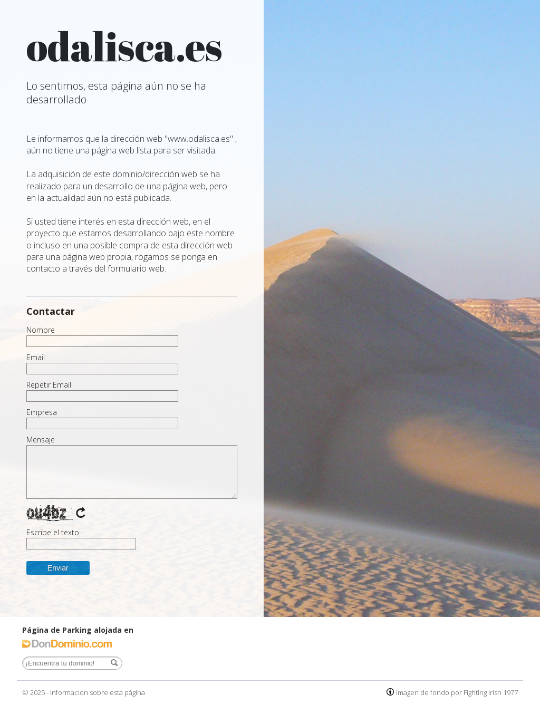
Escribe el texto (52, 532)
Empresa (41, 412)
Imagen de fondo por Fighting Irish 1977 (457, 692)
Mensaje (40, 440)
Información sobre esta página (97, 692)
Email (35, 357)
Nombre (40, 330)
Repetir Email (48, 385)
